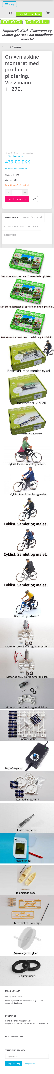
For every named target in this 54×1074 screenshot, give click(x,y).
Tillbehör (33, 226)
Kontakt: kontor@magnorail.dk (18, 1020)
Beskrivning (11, 217)
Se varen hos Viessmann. (16, 168)
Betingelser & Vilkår (13, 996)
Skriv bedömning (15, 156)
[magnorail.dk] (25, 21)
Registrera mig (13, 1063)
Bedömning (10, 235)
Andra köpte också (32, 217)
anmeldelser (27, 153)
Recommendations (13, 226)
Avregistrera (30, 1063)
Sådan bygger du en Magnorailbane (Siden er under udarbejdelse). (24, 1001)
